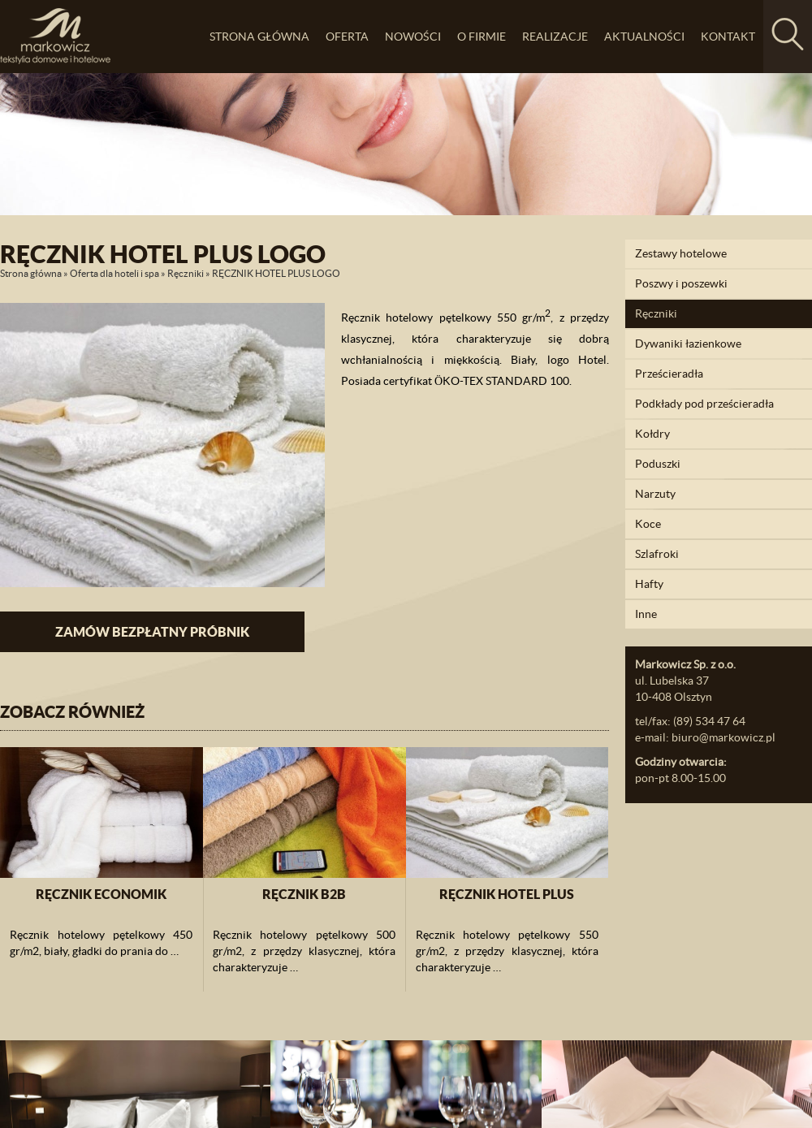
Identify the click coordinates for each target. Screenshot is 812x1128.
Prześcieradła (669, 373)
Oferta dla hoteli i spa (114, 273)
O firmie (481, 36)
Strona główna (259, 36)
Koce (648, 523)
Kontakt (728, 36)
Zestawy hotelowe (681, 253)
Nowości (413, 36)
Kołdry (652, 433)
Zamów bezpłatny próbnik (152, 632)
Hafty (649, 583)
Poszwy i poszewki (681, 283)
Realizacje (555, 36)
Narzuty (655, 493)
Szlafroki (657, 553)
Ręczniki (185, 273)
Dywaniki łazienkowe (688, 343)
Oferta (347, 36)
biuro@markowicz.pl (723, 737)
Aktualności (644, 36)
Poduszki (657, 463)
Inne (646, 613)
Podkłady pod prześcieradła (704, 403)
